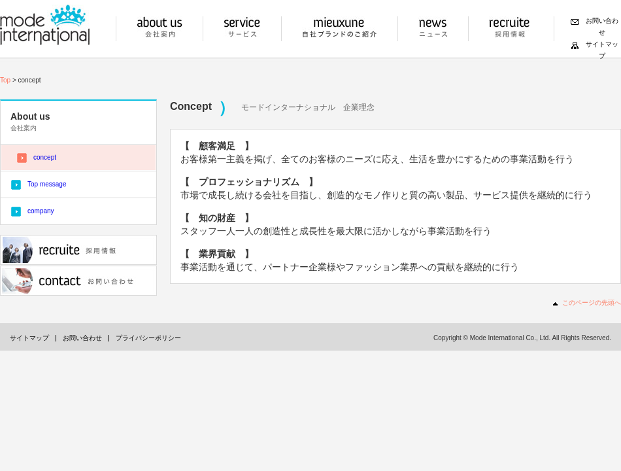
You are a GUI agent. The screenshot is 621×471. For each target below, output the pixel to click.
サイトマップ (29, 337)
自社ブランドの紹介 (339, 28)
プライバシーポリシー (148, 337)
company (40, 211)
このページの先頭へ (591, 302)
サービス (242, 28)
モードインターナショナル (45, 25)
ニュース (433, 28)
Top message (46, 184)
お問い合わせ (78, 281)
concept (44, 157)
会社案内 (159, 28)
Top (5, 80)
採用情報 (509, 28)
